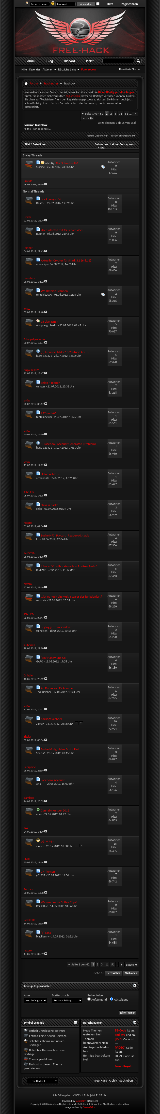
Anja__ (40, 783)
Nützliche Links (67, 69)
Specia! (40, 753)
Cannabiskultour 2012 (55, 810)
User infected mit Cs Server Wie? (62, 230)
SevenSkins (89, 1107)
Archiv (113, 1080)
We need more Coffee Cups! (59, 902)
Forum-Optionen (96, 135)
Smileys (120, 1035)
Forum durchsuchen (122, 135)
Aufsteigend (97, 999)
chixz (39, 508)
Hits (102, 148)
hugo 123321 (44, 356)
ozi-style (41, 600)
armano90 (42, 478)
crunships (42, 264)
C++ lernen (48, 871)
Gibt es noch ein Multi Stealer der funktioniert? (71, 596)
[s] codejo (47, 841)
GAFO (39, 661)
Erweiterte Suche (129, 69)
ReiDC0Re (42, 906)
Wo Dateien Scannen (54, 291)
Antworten (101, 144)
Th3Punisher (43, 692)
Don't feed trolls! (67, 163)
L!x (38, 539)
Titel (27, 144)
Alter (27, 995)
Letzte (87, 118)
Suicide (40, 167)
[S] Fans (46, 933)
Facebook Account (52, 780)
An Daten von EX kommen (58, 688)
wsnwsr (40, 386)
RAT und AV (48, 413)
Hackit (89, 61)
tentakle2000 (44, 294)
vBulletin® (81, 1100)
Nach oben (131, 973)
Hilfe (110, 4)
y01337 (40, 875)
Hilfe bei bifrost (51, 474)
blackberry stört (51, 199)
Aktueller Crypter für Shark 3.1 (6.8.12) (66, 260)
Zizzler (40, 724)
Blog (50, 61)
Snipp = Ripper (50, 383)
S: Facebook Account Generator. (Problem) (68, 444)
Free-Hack (100, 1080)
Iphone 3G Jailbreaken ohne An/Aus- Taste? (69, 566)
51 (126, 113)
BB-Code (120, 1030)
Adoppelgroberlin (46, 325)
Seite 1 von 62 (94, 113)
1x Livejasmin (49, 321)
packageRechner (51, 719)
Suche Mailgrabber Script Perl (60, 749)
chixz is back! (49, 505)
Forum (29, 61)
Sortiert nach (60, 995)
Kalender (34, 69)
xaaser (40, 846)
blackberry (42, 936)
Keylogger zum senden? (56, 627)
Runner (40, 233)
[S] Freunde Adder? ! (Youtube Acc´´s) (65, 352)
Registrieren (129, 4)
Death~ (40, 203)
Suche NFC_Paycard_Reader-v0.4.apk (65, 535)
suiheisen (42, 631)
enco (39, 814)
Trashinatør (51, 83)
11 (120, 113)
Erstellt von (39, 144)
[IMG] (119, 1039)
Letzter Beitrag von (124, 144)
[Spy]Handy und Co (53, 658)
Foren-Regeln (123, 1066)
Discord (69, 61)
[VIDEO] (120, 1047)
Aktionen (48, 69)
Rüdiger (41, 570)
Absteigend (119, 999)
